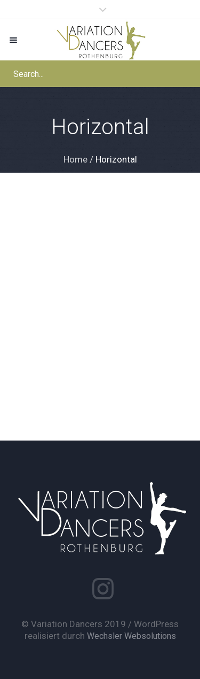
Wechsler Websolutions (131, 636)
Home (75, 159)
